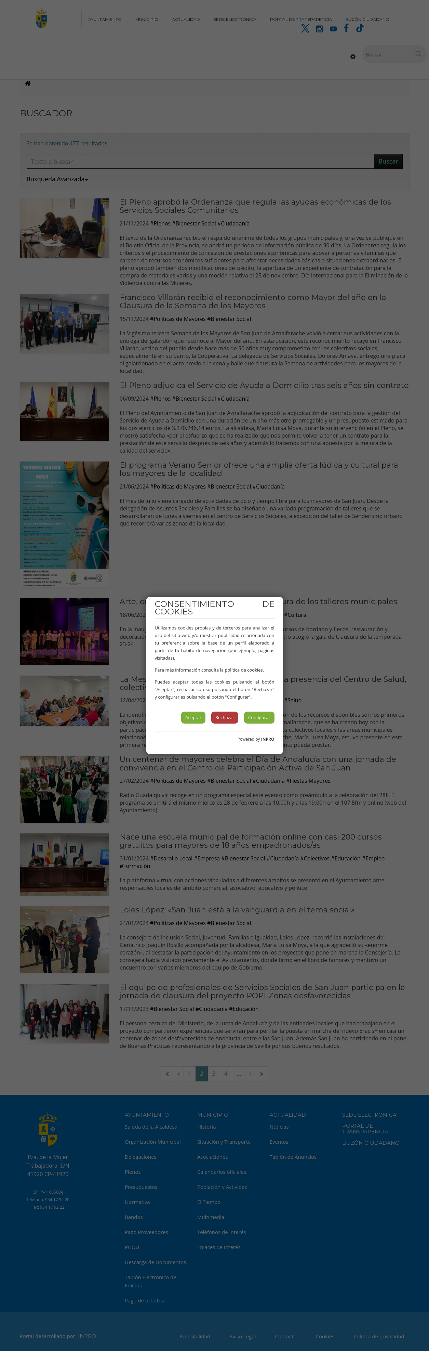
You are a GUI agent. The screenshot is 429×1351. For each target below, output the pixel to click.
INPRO (267, 739)
